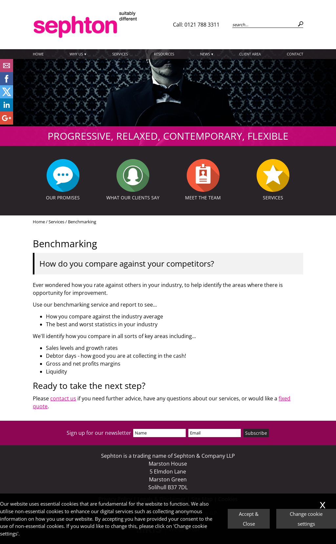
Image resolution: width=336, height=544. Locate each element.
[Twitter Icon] (6, 96)
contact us (63, 398)
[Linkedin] (6, 109)
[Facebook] (6, 83)
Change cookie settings (306, 519)
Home (38, 53)
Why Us (76, 53)
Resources (164, 53)
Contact (295, 53)
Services (120, 53)
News (205, 53)
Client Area (250, 53)
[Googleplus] (6, 122)
